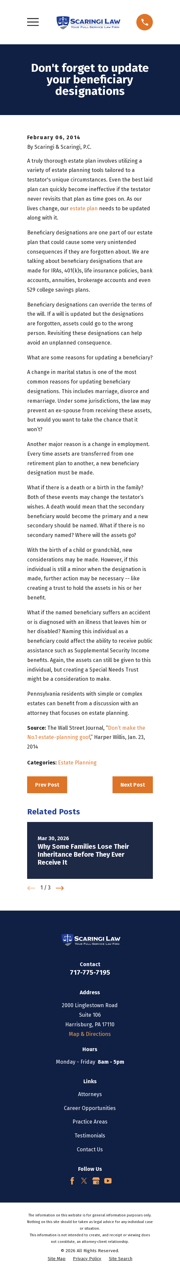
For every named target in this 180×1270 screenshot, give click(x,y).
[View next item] (60, 888)
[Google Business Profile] (96, 1180)
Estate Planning (77, 762)
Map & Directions (90, 1034)
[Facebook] (72, 1180)
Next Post (132, 785)
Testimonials (89, 1135)
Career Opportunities (90, 1108)
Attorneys (90, 1094)
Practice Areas (90, 1122)
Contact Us (90, 1149)
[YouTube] (108, 1180)
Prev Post (47, 785)
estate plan (84, 208)
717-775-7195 (90, 972)
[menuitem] (57, 1259)
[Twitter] (84, 1180)
